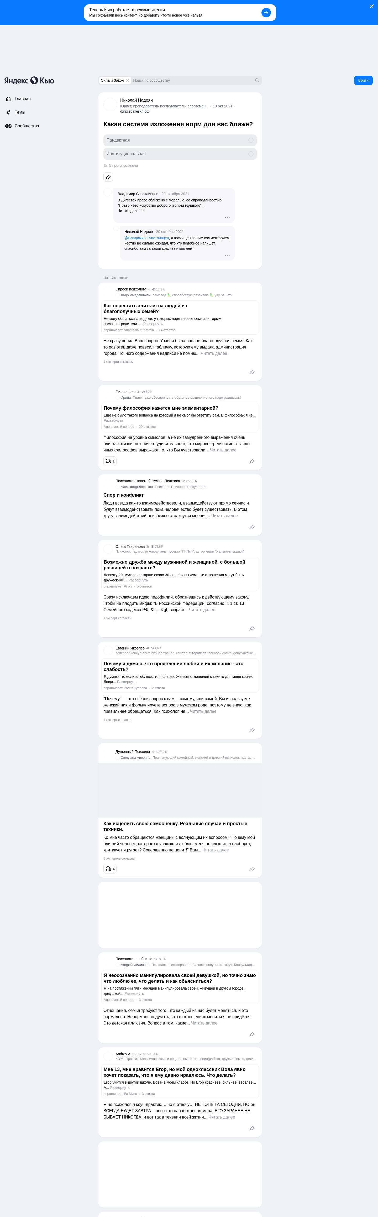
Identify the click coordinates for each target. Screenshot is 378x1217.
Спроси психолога (131, 289)
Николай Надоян (136, 100)
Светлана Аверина (135, 758)
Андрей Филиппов (135, 965)
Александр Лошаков (137, 487)
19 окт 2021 (223, 106)
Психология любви (132, 959)
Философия (125, 391)
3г (138, 392)
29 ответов (147, 427)
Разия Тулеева (135, 688)
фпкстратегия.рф (135, 111)
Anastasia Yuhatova (139, 330)
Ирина (126, 397)
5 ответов (144, 586)
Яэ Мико (130, 1094)
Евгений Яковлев (130, 648)
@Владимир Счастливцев (146, 238)
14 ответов (167, 330)
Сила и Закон (112, 80)
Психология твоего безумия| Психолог (148, 481)
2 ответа (158, 688)
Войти (363, 80)
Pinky (128, 586)
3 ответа (145, 1000)
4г (149, 289)
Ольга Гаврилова (130, 546)
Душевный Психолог (133, 752)
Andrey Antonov (128, 1054)
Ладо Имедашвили (136, 295)
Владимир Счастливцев (138, 194)
